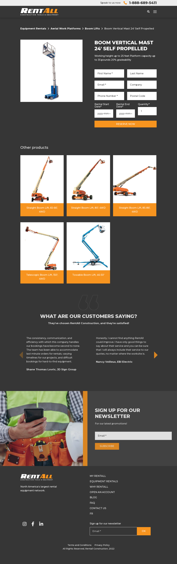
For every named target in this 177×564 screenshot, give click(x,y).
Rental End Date (123, 105)
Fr (91, 513)
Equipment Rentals (33, 28)
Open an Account (102, 492)
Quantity (144, 104)
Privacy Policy (102, 545)
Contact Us (98, 508)
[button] (156, 371)
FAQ (92, 502)
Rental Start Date (101, 105)
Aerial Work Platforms (66, 28)
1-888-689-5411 (143, 3)
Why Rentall (99, 486)
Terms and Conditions (79, 545)
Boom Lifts (92, 28)
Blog (93, 497)
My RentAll (98, 476)
